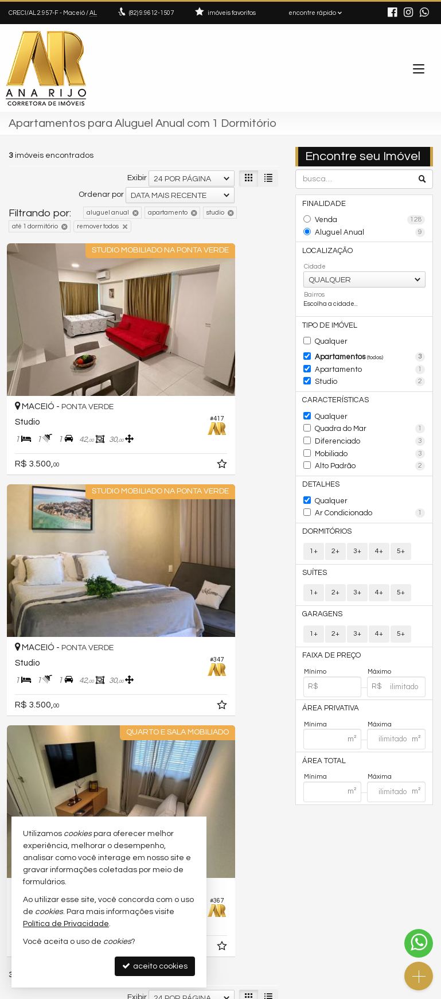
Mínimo (315, 638)
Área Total (321, 725)
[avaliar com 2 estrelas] (26, 663)
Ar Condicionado (370, 486)
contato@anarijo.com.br (277, 869)
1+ (314, 522)
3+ (357, 522)
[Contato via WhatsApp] (418, 943)
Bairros (314, 289)
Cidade (315, 261)
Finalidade (321, 203)
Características (330, 386)
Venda (370, 218)
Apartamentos (370, 348)
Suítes (314, 543)
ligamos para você (269, 880)
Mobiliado (370, 433)
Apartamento (370, 358)
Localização (324, 245)
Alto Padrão (370, 444)
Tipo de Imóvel (327, 319)
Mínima (315, 689)
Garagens (319, 583)
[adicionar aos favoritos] (126, 402)
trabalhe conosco (267, 891)
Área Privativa (327, 674)
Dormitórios (324, 503)
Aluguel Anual (370, 229)
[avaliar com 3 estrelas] (38, 663)
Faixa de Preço (327, 623)
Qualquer (329, 333)
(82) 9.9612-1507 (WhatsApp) (286, 858)
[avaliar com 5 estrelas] (62, 663)
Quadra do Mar (370, 412)
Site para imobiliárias (360, 990)
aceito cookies (155, 966)
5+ (401, 522)
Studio (370, 369)
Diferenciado (370, 422)
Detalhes (319, 460)
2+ (335, 522)
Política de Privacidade (141, 990)
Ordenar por (101, 195)
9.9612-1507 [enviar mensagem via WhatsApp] (151, 13)
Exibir (137, 178)
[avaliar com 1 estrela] (14, 663)
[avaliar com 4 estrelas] (50, 663)
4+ (379, 522)
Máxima (380, 689)
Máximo (379, 638)
